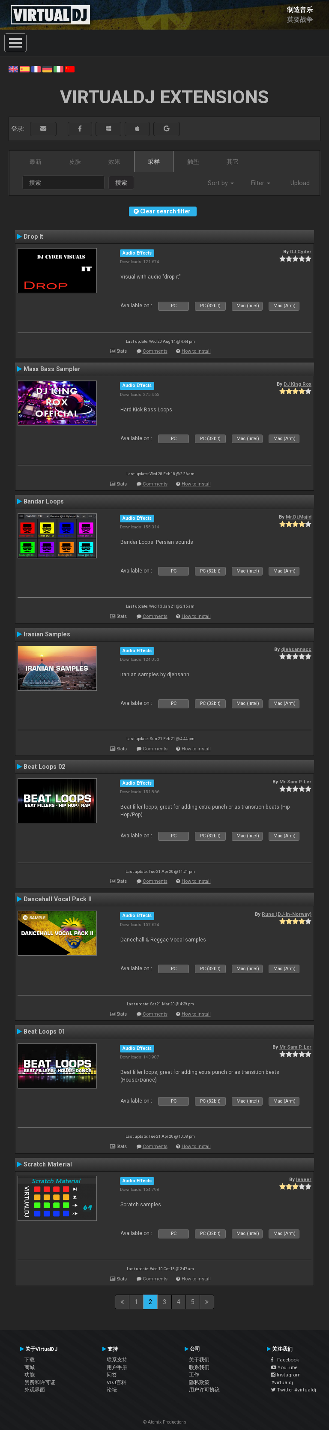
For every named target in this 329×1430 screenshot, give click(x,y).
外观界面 (34, 1390)
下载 (29, 1360)
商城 (29, 1367)
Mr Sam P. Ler (295, 782)
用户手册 (117, 1367)
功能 (29, 1375)
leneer (303, 1179)
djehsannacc (296, 649)
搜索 (121, 182)
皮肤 (75, 161)
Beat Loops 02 (44, 766)
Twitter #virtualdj (293, 1390)
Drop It (33, 236)
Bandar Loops (44, 501)
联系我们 (199, 1367)
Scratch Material (48, 1164)
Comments (155, 351)
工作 (194, 1375)
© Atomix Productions (164, 1422)
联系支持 (117, 1360)
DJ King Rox (297, 384)
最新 (36, 161)
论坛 (112, 1390)
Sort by (221, 183)
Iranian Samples (47, 634)
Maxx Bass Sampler (52, 369)
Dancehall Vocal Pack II (58, 899)
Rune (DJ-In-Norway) (286, 914)
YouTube (284, 1367)
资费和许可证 (39, 1382)
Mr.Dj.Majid (298, 517)
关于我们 (199, 1360)
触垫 (193, 161)
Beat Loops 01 (44, 1031)
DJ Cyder (300, 252)
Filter (260, 183)
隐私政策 (199, 1382)
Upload (300, 183)
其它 (233, 161)
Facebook (285, 1360)
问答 (112, 1375)
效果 (114, 161)
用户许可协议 (204, 1390)
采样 (154, 161)
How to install (196, 351)
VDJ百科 (116, 1382)
